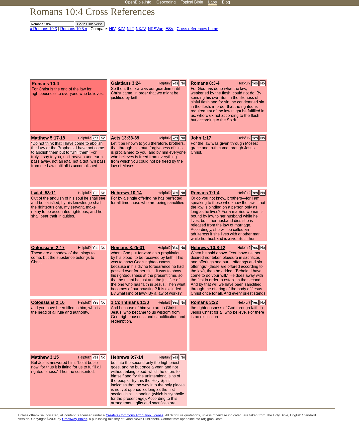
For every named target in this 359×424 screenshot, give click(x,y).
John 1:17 (201, 138)
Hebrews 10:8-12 (208, 247)
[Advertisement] (308, 44)
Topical (192, 2)
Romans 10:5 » (74, 29)
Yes (175, 83)
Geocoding (166, 2)
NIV (112, 29)
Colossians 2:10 (48, 302)
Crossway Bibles (74, 419)
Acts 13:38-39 (125, 138)
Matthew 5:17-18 (48, 138)
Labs (212, 2)
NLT (130, 29)
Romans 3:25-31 (128, 247)
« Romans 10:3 (43, 29)
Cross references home (197, 29)
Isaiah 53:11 (43, 192)
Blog (226, 2)
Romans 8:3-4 (205, 83)
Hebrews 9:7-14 (127, 357)
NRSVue (155, 29)
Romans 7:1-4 (205, 192)
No (182, 83)
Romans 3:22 (204, 302)
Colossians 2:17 (48, 247)
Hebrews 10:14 (126, 192)
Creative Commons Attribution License (134, 415)
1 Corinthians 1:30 (130, 302)
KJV (121, 29)
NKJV (141, 29)
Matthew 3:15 (45, 357)
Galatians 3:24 (126, 83)
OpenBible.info (138, 2)
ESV (170, 29)
